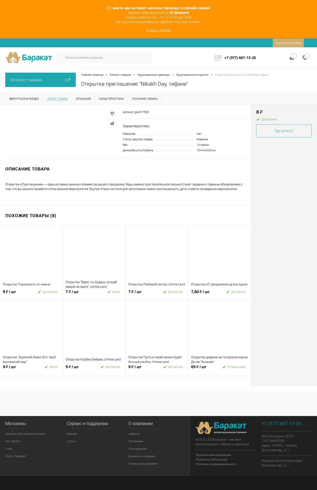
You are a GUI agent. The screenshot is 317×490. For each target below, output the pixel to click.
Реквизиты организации (211, 459)
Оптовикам (136, 441)
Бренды (72, 433)
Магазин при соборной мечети (25, 433)
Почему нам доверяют (143, 463)
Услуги (71, 441)
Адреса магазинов (288, 43)
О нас (9, 448)
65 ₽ (205, 368)
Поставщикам (138, 448)
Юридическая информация (213, 455)
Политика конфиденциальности (216, 464)
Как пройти (12, 441)
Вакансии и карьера (142, 456)
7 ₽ (79, 293)
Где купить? (284, 131)
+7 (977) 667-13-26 (240, 57)
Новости (134, 433)
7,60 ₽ (205, 293)
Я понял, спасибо (158, 30)
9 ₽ (16, 293)
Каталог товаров (40, 80)
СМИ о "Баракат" (16, 456)
